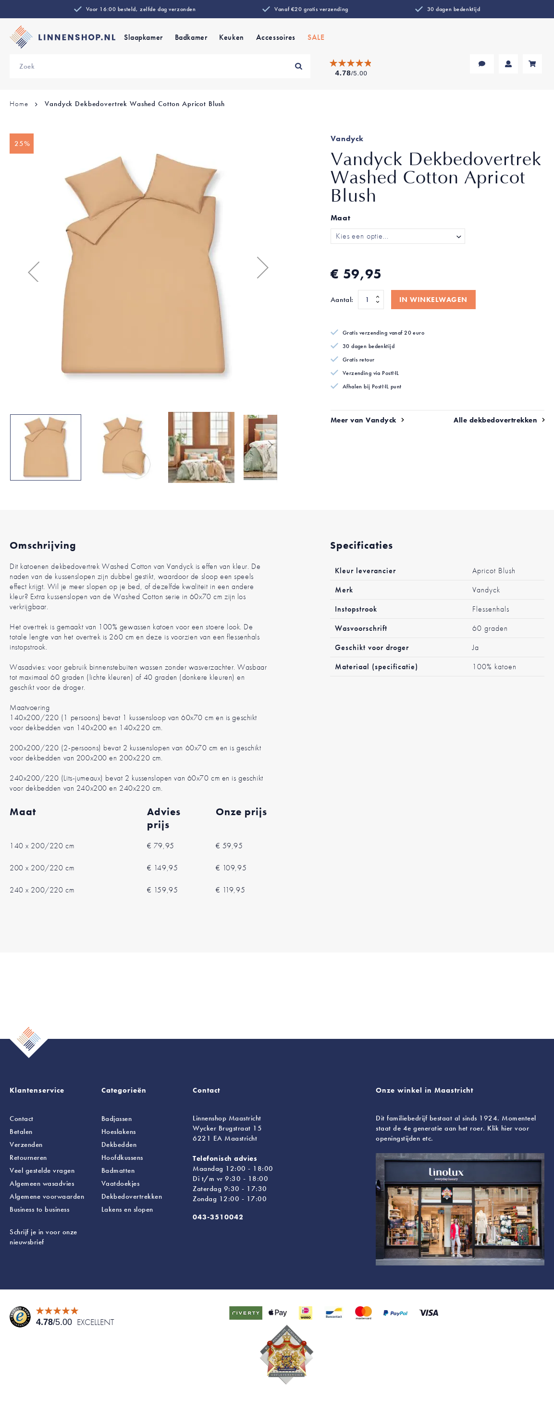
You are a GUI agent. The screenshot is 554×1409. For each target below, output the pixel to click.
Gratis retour (359, 359)
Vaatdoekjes (120, 1183)
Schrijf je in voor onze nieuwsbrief (43, 1237)
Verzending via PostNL (371, 373)
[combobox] (160, 66)
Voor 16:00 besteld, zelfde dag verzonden (141, 9)
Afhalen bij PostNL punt (372, 386)
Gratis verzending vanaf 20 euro (383, 333)
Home (19, 103)
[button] (29, 267)
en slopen (127, 1209)
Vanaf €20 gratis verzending (311, 9)
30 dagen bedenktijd (453, 9)
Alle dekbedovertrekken (495, 420)
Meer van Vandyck (363, 420)
